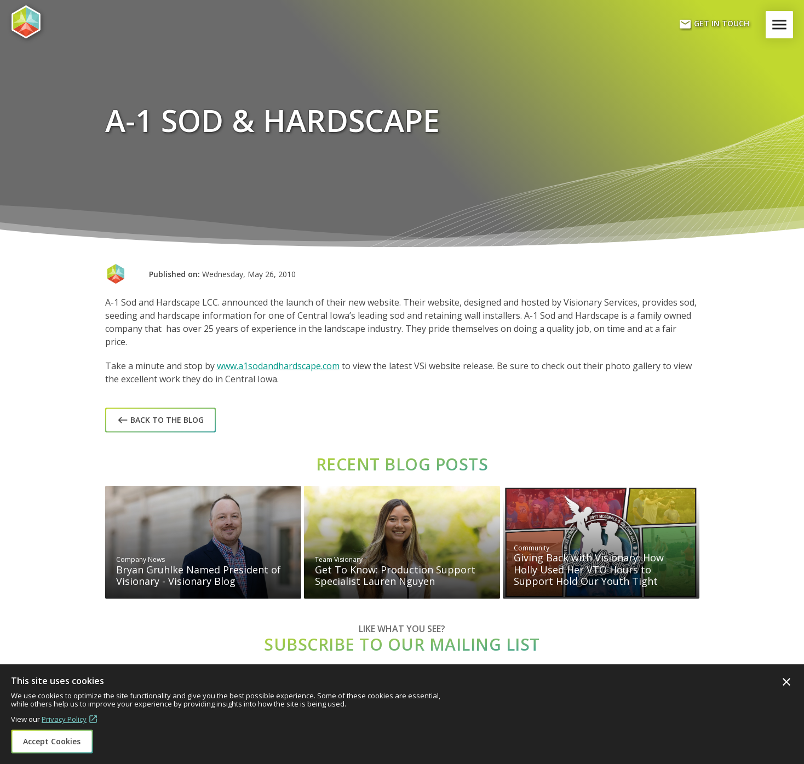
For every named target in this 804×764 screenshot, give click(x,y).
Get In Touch (714, 24)
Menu (781, 24)
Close (786, 681)
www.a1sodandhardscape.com (278, 366)
